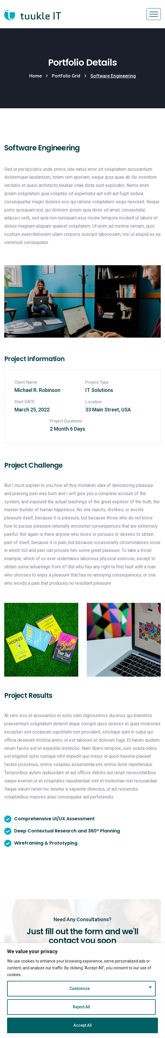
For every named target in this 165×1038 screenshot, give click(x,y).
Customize (79, 988)
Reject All (81, 1007)
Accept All (82, 1025)
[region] (82, 990)
